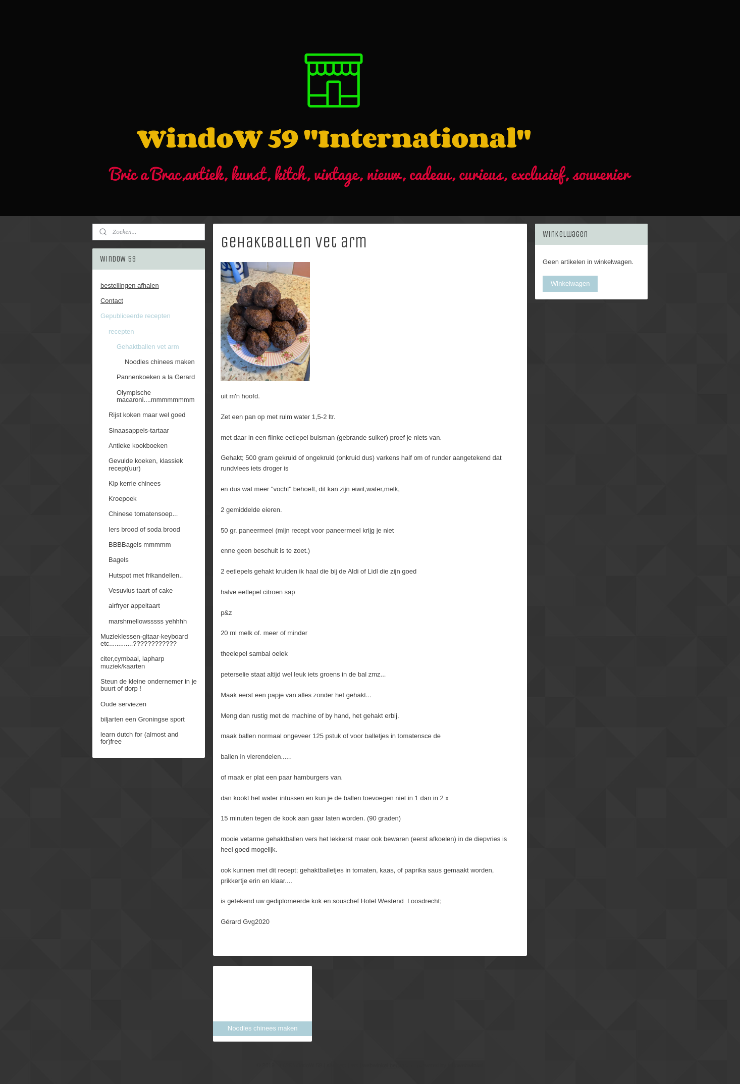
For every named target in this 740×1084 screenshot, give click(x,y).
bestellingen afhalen (129, 285)
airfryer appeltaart (134, 605)
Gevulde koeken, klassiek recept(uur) (146, 464)
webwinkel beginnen (387, 1065)
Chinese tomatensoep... (143, 514)
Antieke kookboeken (138, 445)
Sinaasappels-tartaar (139, 430)
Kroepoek (123, 498)
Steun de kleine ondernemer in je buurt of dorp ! (148, 685)
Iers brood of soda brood (144, 529)
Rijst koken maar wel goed (147, 415)
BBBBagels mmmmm (140, 544)
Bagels (119, 559)
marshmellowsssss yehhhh (148, 621)
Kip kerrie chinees (135, 483)
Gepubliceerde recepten (135, 316)
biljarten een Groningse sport (142, 719)
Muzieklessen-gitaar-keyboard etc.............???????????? (144, 640)
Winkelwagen (570, 283)
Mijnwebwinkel (466, 1065)
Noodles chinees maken (160, 362)
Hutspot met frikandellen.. (146, 575)
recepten (121, 331)
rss (354, 1065)
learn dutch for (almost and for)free (139, 738)
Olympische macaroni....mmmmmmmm (156, 396)
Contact (111, 300)
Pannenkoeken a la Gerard (156, 377)
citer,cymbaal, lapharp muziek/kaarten (132, 662)
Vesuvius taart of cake (141, 590)
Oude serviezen (123, 704)
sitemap (336, 1065)
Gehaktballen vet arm (148, 346)
